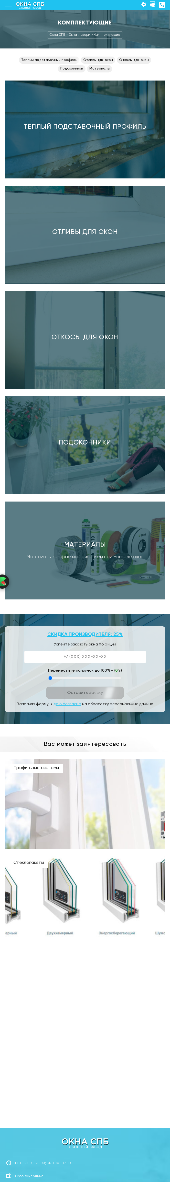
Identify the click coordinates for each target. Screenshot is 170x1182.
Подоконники (71, 68)
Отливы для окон (98, 60)
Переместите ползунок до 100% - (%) (85, 671)
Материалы (99, 68)
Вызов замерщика (29, 1176)
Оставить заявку (85, 692)
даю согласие (67, 704)
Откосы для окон (134, 60)
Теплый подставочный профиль (49, 60)
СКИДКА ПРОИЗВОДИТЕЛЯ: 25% (85, 634)
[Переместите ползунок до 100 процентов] (85, 678)
